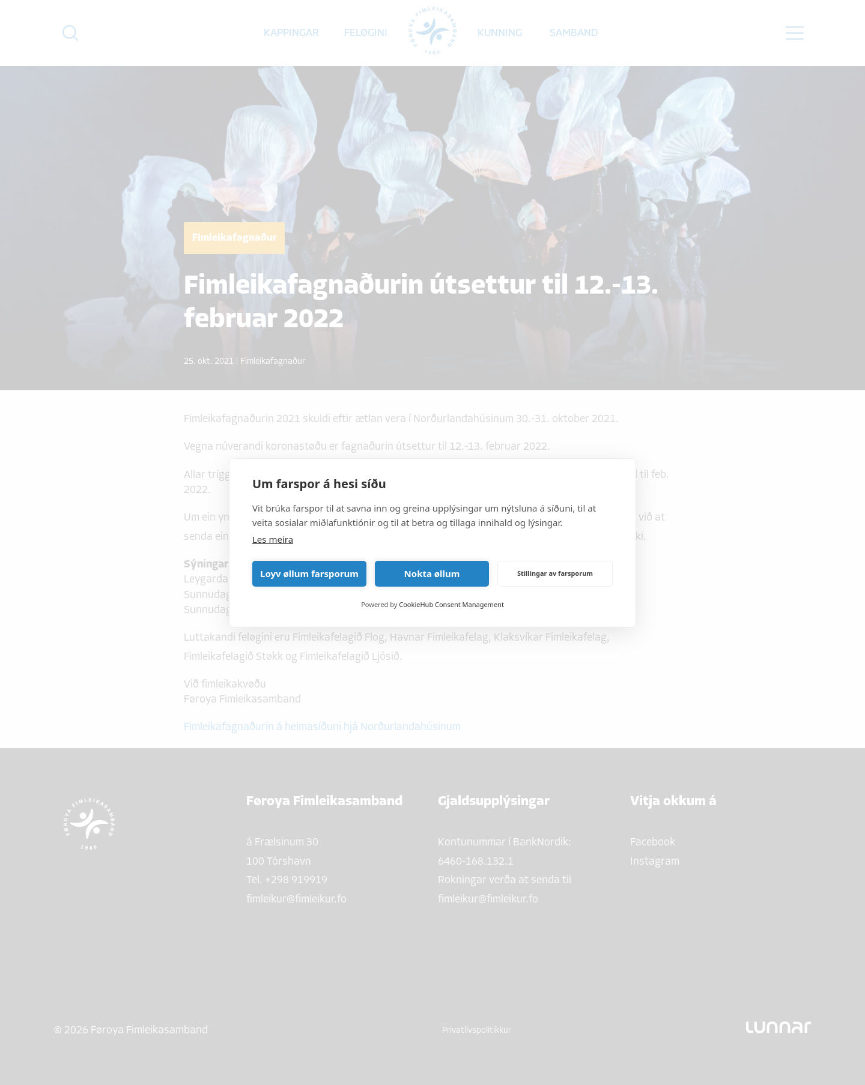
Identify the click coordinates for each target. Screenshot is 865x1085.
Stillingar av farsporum (555, 573)
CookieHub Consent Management (451, 604)
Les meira (272, 539)
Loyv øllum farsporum (309, 573)
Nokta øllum (432, 573)
